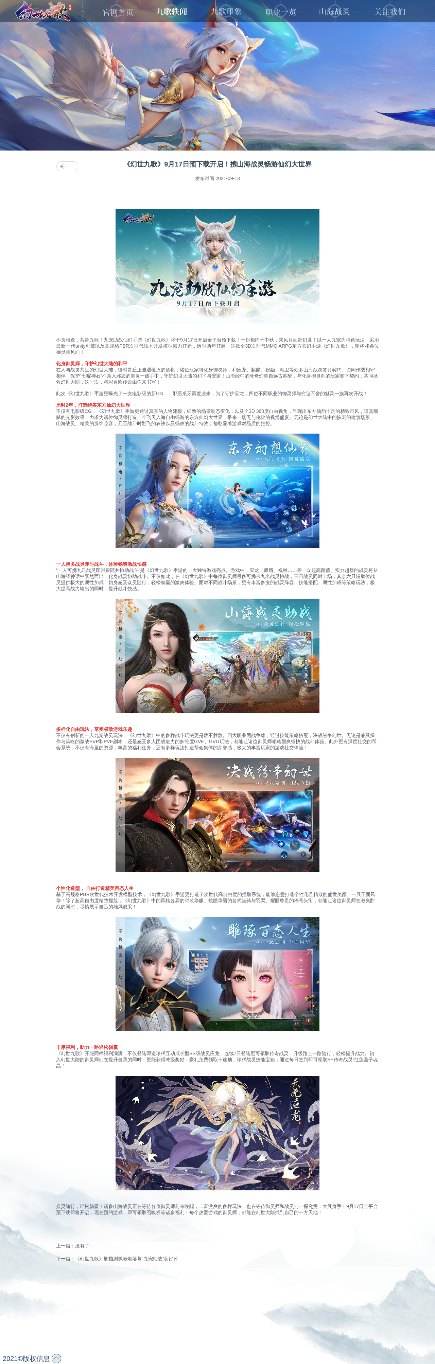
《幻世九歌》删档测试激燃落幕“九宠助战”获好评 (126, 1258)
